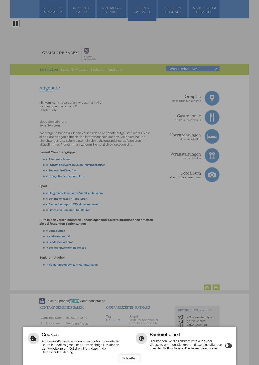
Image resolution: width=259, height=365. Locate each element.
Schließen (129, 358)
